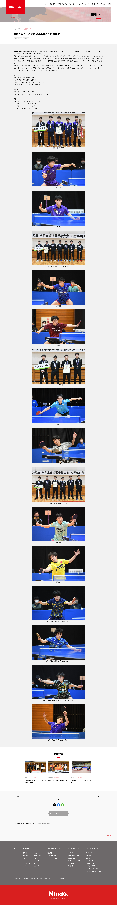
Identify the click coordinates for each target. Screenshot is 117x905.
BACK (58, 813)
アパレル (25, 866)
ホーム (44, 4)
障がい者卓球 (89, 860)
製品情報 (52, 4)
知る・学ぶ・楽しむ (98, 4)
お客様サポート (18, 878)
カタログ (36, 866)
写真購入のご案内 (73, 858)
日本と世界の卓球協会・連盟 (93, 871)
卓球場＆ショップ (90, 863)
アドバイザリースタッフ (66, 4)
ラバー (25, 858)
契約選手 (49, 853)
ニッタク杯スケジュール (92, 868)
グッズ (36, 863)
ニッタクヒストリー (59, 878)
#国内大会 (26, 38)
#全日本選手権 (18, 38)
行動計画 (33, 878)
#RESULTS (27, 29)
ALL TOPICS (11, 17)
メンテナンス (37, 858)
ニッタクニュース (83, 4)
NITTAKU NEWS (20, 823)
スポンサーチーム (52, 855)
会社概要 (26, 878)
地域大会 (70, 866)
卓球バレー (89, 858)
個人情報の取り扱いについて (44, 878)
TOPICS (28, 823)
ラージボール (26, 863)
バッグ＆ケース (38, 853)
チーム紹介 (71, 863)
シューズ (36, 860)
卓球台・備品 (37, 855)
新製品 (25, 853)
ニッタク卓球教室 (90, 866)
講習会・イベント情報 (74, 860)
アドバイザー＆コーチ (53, 858)
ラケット (25, 855)
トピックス (71, 853)
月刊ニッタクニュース (74, 855)
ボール (25, 860)
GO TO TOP (106, 835)
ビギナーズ (89, 853)
